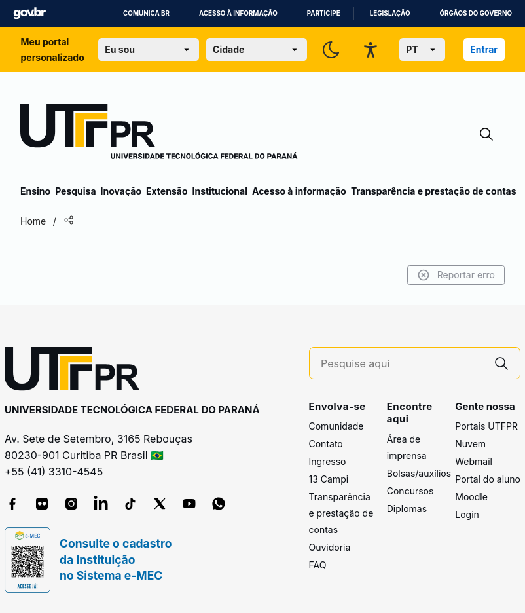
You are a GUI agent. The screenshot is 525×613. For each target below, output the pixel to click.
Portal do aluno (487, 479)
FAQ (318, 564)
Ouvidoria (330, 547)
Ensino (35, 190)
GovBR (29, 13)
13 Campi (329, 479)
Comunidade (336, 426)
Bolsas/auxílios (419, 473)
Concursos (410, 490)
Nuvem (470, 443)
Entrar (484, 49)
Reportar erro (456, 275)
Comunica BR (146, 13)
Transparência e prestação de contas (433, 190)
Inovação (121, 190)
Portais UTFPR (486, 426)
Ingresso (327, 461)
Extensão (166, 190)
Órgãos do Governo (476, 13)
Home (33, 221)
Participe (323, 13)
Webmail (473, 461)
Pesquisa (75, 190)
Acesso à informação (238, 13)
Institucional (219, 190)
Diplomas (407, 508)
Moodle (471, 496)
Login (467, 514)
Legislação (390, 13)
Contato (326, 443)
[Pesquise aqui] (402, 364)
